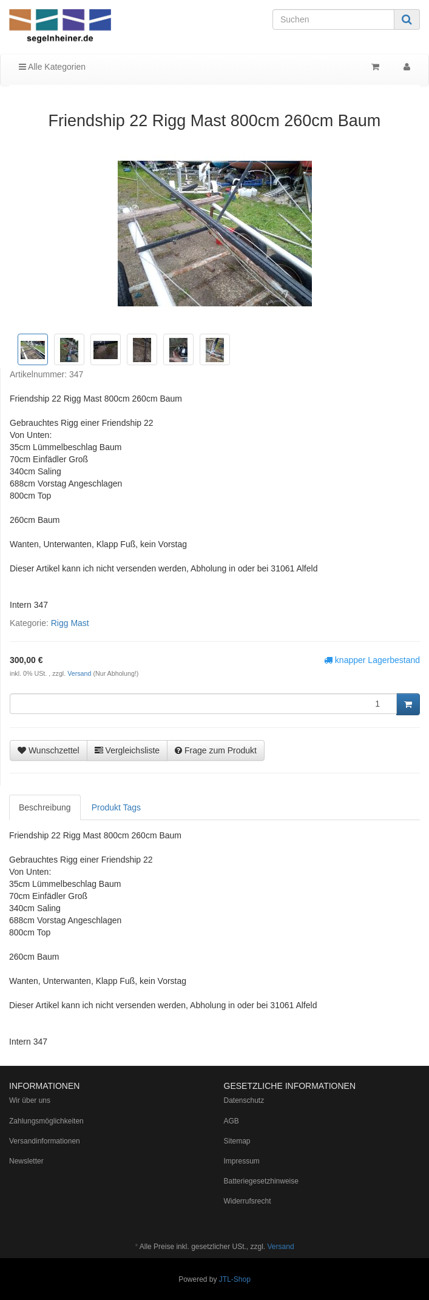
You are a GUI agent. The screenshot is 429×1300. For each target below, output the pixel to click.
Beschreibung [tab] (45, 807)
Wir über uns (29, 1100)
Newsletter (26, 1161)
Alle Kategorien (52, 67)
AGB (231, 1121)
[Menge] (203, 703)
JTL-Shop (235, 1279)
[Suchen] (333, 19)
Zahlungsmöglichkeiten (46, 1121)
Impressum (242, 1161)
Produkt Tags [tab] (116, 807)
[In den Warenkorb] (408, 704)
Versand (80, 673)
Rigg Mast (70, 623)
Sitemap (237, 1141)
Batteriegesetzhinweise (261, 1181)
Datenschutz (244, 1100)
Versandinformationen (44, 1141)
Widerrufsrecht (247, 1201)
